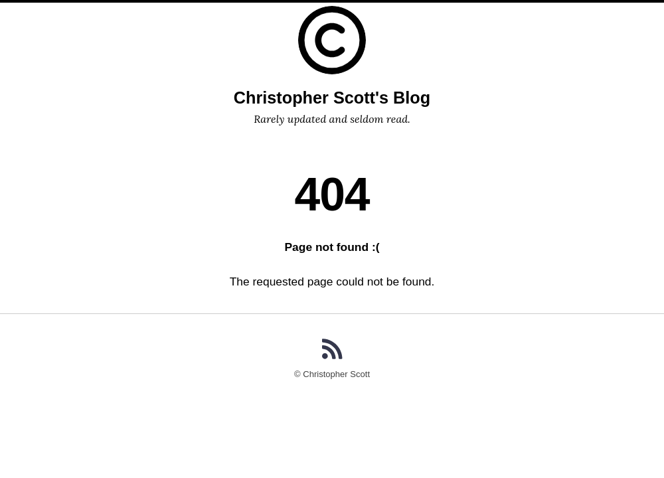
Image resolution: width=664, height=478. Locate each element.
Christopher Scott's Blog (332, 97)
